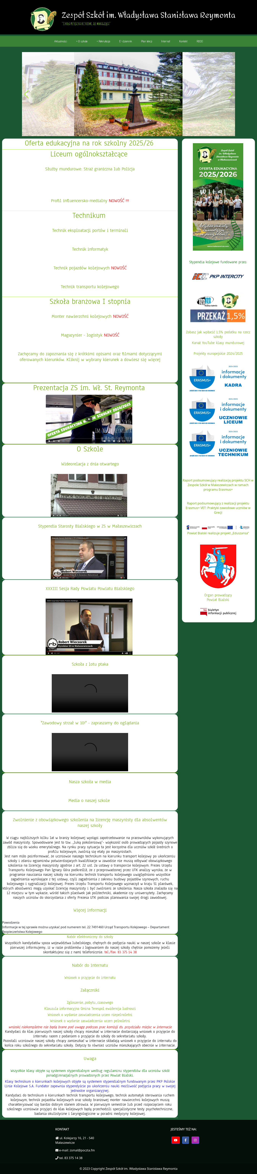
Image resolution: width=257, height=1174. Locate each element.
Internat (165, 41)
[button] (118, 132)
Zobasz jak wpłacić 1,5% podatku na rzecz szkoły (218, 334)
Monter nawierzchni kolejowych (82, 316)
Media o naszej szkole (89, 800)
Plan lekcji (146, 41)
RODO (200, 41)
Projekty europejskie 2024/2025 (218, 353)
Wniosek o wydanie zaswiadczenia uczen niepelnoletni (90, 1014)
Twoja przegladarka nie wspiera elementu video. (90, 693)
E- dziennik (125, 41)
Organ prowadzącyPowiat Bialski (218, 597)
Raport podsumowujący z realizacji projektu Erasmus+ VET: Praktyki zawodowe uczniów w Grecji (218, 508)
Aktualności (60, 41)
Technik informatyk (90, 249)
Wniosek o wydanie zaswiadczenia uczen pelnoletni (90, 1020)
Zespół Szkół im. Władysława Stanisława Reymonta (142, 1169)
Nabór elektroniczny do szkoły (90, 936)
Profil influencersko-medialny (90, 201)
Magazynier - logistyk (82, 335)
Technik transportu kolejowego (90, 286)
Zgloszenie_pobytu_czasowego (90, 1002)
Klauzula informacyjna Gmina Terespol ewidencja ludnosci (90, 1008)
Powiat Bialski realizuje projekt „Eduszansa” (218, 533)
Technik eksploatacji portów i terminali (90, 230)
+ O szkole (81, 41)
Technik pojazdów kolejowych (82, 268)
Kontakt (183, 41)
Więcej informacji (90, 910)
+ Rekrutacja (103, 41)
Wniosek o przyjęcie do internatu (90, 977)
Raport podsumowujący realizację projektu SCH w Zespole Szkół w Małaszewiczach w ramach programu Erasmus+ (218, 485)
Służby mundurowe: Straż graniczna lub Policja (90, 169)
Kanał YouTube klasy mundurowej (218, 342)
